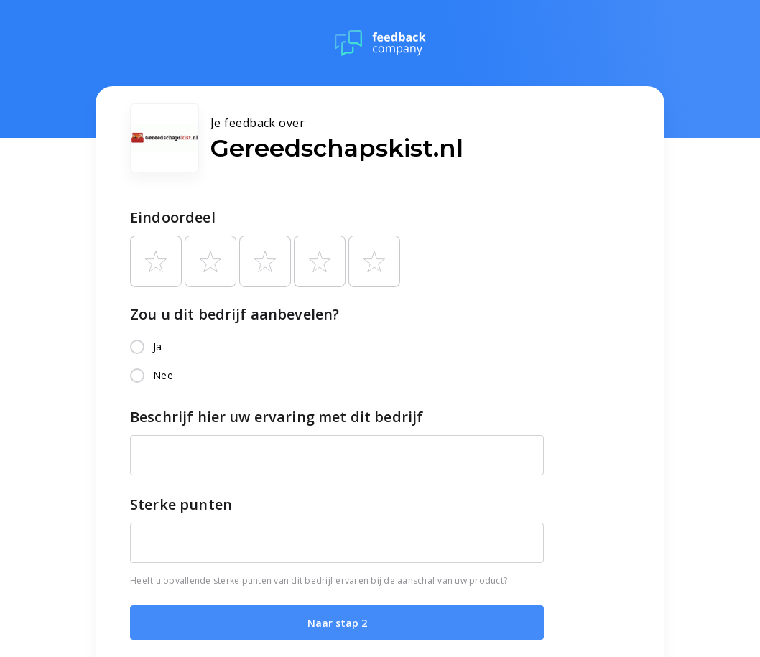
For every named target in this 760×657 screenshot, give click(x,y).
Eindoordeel (173, 217)
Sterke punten (181, 504)
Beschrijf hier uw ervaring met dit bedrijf (276, 417)
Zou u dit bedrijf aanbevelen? (234, 314)
